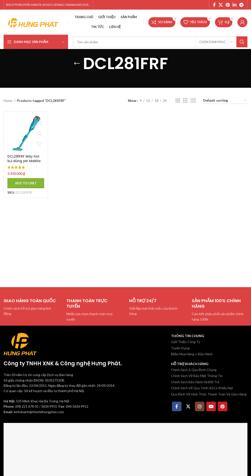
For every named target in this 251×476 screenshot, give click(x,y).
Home (8, 100)
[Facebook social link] (214, 4)
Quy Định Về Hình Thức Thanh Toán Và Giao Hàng (208, 394)
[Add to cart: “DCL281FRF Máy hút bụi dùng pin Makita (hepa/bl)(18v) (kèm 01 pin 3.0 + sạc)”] (25, 182)
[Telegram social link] (241, 4)
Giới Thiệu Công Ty (185, 342)
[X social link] (220, 4)
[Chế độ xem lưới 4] (193, 101)
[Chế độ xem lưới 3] (185, 101)
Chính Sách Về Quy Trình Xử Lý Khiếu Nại (202, 388)
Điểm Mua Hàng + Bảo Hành (192, 354)
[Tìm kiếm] (160, 41)
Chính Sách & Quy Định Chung (194, 370)
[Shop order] (225, 100)
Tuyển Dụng (180, 348)
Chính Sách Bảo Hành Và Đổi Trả (195, 382)
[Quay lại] (77, 63)
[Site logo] (33, 22)
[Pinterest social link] (227, 4)
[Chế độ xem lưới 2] (178, 101)
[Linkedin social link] (234, 4)
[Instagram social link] (199, 406)
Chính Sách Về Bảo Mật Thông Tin (197, 376)
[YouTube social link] (211, 406)
